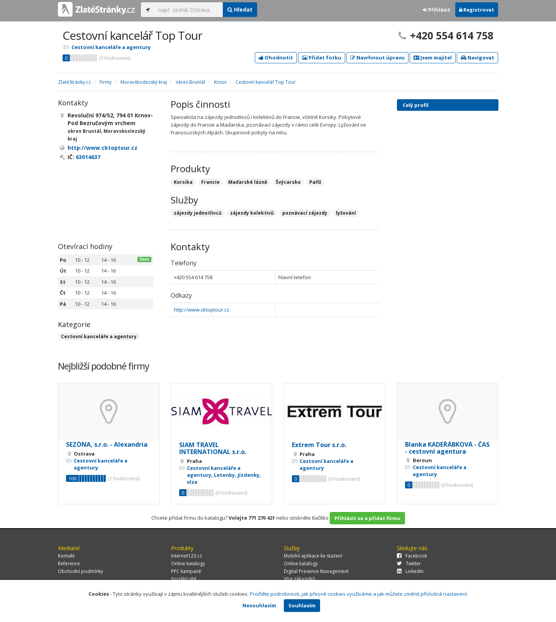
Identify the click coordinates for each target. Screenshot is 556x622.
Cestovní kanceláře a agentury (111, 47)
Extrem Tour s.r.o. (319, 445)
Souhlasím (301, 605)
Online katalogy (188, 563)
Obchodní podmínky (80, 571)
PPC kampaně (186, 571)
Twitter (409, 563)
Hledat (240, 9)
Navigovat (477, 57)
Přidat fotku (321, 57)
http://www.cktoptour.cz (201, 309)
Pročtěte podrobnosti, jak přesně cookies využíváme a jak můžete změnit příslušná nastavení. (359, 593)
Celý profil (416, 105)
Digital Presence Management (316, 571)
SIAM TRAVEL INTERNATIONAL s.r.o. (212, 448)
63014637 (88, 157)
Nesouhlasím (259, 605)
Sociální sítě (184, 579)
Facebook (412, 556)
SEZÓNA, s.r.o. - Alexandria (106, 444)
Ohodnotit (276, 57)
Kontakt (66, 556)
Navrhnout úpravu (377, 57)
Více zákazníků (299, 579)
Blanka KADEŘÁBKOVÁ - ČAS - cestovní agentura (447, 448)
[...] (188, 9)
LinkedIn (410, 571)
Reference (69, 563)
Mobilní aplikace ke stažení (313, 556)
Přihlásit (436, 9)
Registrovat (476, 9)
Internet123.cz (186, 556)
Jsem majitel (433, 57)
